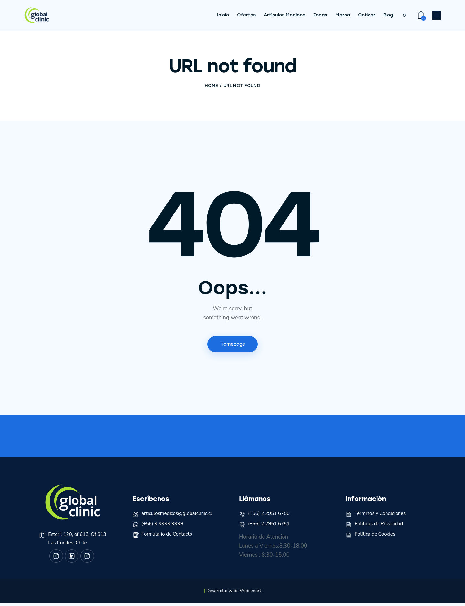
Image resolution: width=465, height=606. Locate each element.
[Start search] (436, 16)
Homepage (232, 344)
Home (211, 85)
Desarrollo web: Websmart (233, 594)
